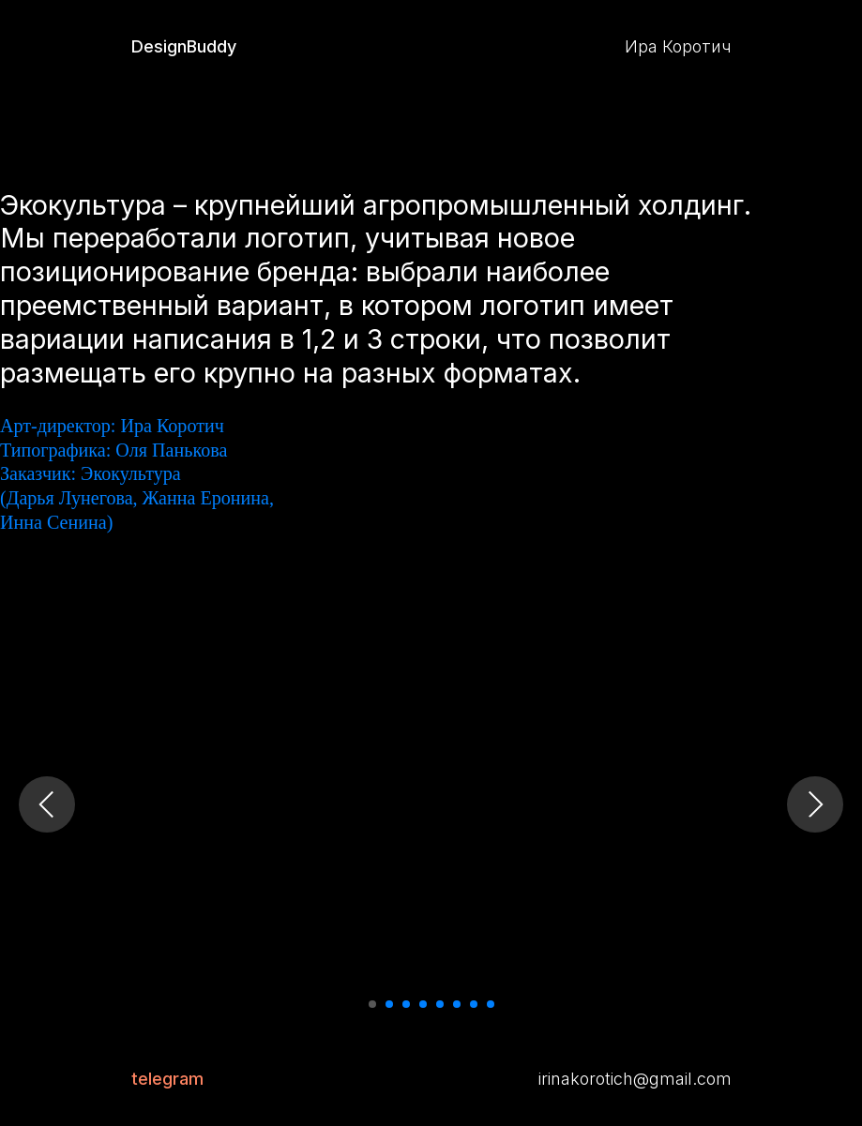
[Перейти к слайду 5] (440, 1004)
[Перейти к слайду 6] (457, 1004)
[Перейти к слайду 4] (423, 1004)
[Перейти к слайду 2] (389, 1004)
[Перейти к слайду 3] (406, 1004)
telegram (167, 1078)
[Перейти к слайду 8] (490, 1004)
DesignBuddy (183, 46)
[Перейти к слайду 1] (372, 1004)
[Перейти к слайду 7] (473, 1004)
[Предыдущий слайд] (47, 804)
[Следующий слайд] (815, 804)
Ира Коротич (678, 46)
